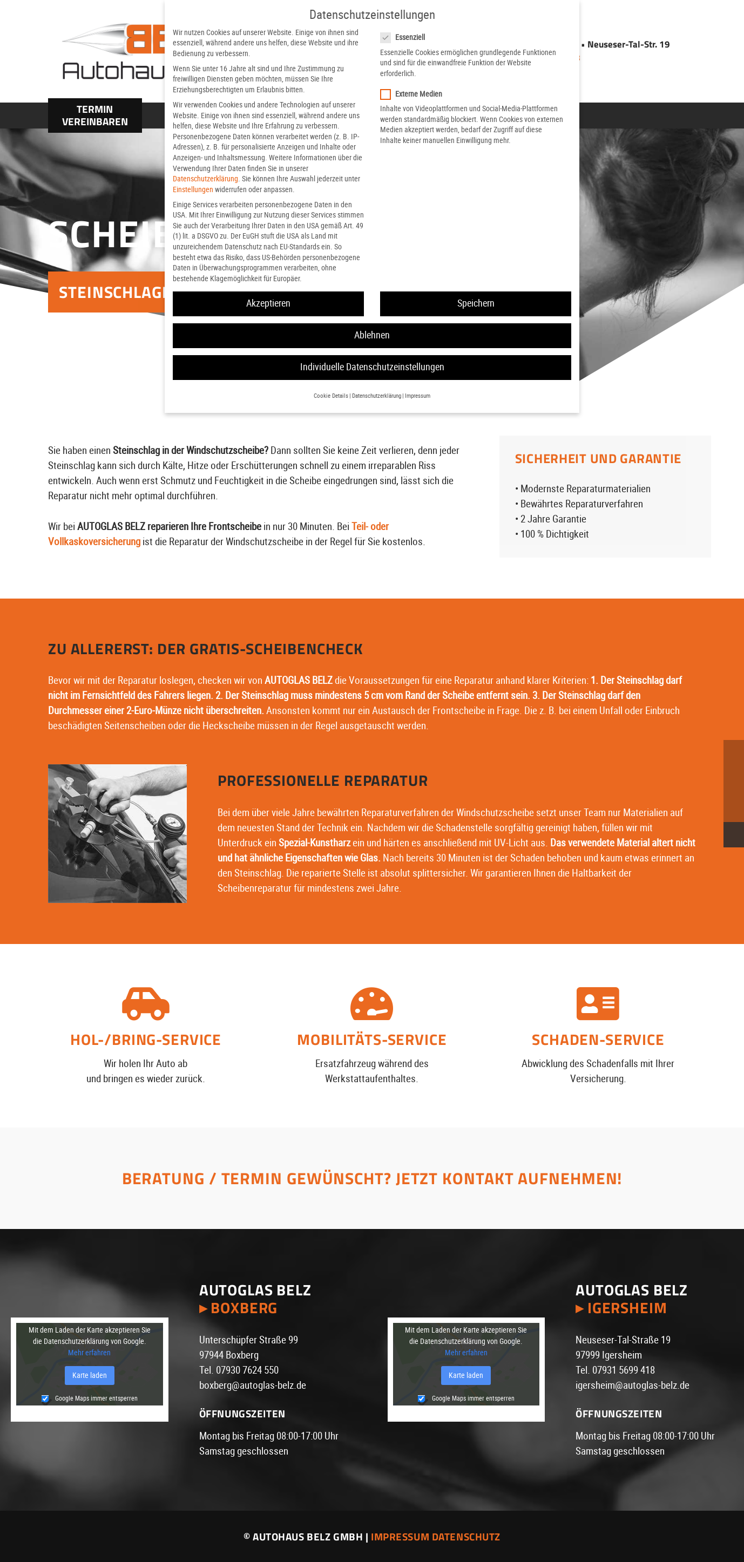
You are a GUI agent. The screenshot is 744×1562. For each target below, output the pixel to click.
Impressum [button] (417, 395)
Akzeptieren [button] (268, 303)
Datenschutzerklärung (205, 178)
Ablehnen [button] (372, 335)
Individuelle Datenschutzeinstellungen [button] (372, 367)
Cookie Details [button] (331, 395)
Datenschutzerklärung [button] (376, 395)
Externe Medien (416, 94)
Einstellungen (193, 189)
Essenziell (407, 37)
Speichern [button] (476, 303)
